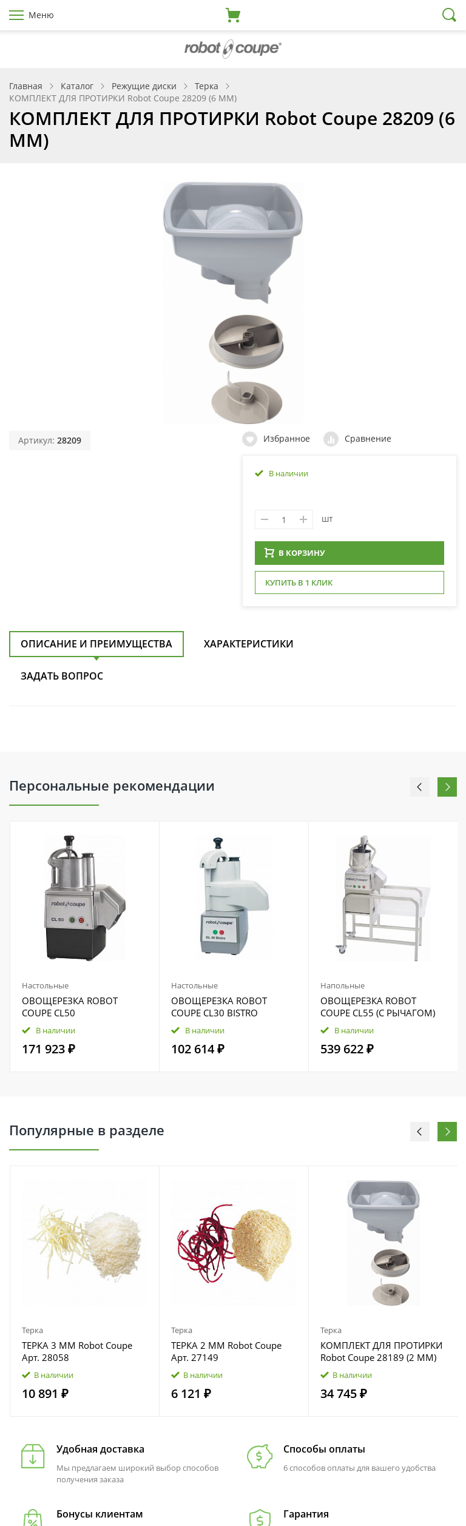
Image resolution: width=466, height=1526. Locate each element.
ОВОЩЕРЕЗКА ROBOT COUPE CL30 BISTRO (219, 1010)
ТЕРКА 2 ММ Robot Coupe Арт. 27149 (226, 1355)
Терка (32, 1333)
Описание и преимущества (96, 647)
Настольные (45, 989)
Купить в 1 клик (299, 586)
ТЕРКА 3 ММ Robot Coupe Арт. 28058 (77, 1355)
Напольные (342, 989)
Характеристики (249, 647)
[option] (85, 950)
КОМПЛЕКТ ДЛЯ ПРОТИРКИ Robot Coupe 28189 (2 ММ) (381, 1355)
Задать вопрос (62, 679)
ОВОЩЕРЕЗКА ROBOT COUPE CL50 (70, 1010)
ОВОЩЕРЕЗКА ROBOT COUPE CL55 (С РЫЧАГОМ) (377, 1010)
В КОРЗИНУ (295, 556)
